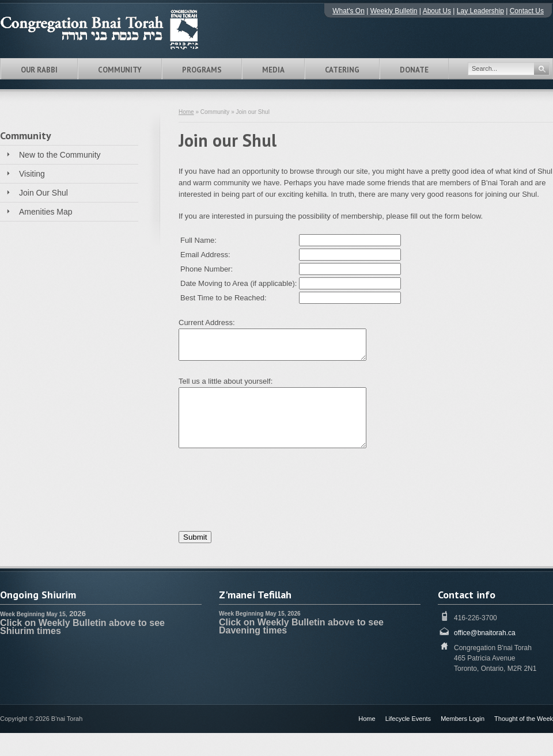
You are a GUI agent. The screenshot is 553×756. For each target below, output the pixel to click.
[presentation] (266, 485)
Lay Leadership (480, 11)
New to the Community (60, 154)
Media (273, 70)
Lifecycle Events (408, 718)
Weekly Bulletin (394, 11)
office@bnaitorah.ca (485, 633)
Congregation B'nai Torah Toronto (115, 29)
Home (186, 112)
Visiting (32, 173)
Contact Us (527, 11)
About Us (437, 11)
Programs (202, 70)
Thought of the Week (523, 718)
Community (120, 70)
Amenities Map (46, 211)
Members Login (462, 718)
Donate (414, 70)
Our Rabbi (39, 70)
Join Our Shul (43, 192)
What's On (348, 11)
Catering (342, 70)
